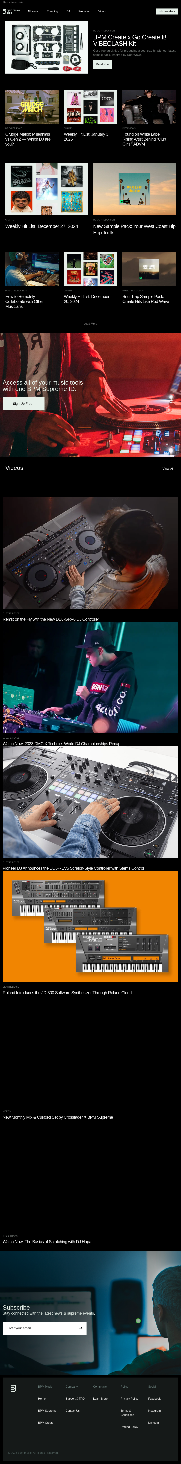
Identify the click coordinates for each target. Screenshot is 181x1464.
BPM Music (45, 1386)
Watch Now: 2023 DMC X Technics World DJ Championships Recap (61, 743)
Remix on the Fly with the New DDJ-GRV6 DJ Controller (51, 619)
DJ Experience (13, 128)
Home (42, 1398)
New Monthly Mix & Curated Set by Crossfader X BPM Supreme (58, 1117)
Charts (68, 128)
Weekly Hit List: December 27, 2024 (41, 226)
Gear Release (11, 987)
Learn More (100, 1398)
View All (169, 469)
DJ (68, 11)
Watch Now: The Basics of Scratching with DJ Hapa (47, 1241)
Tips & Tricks (10, 1236)
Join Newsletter (167, 11)
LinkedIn (153, 1422)
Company (72, 1386)
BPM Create (46, 1422)
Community (100, 1386)
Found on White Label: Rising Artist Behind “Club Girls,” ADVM (144, 139)
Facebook (154, 1398)
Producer (84, 11)
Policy (124, 1386)
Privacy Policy (129, 1398)
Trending (52, 11)
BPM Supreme (47, 1410)
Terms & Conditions (127, 1412)
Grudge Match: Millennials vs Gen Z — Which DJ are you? (28, 139)
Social (152, 1386)
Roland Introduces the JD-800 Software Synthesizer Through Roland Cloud (67, 992)
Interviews (128, 128)
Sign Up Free (23, 403)
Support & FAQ (75, 1398)
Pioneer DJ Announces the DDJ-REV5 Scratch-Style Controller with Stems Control (73, 868)
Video (102, 11)
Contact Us (73, 1410)
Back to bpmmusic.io (13, 2)
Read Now (102, 64)
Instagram (154, 1410)
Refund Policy (129, 1426)
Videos (7, 1111)
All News (33, 11)
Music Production (104, 31)
